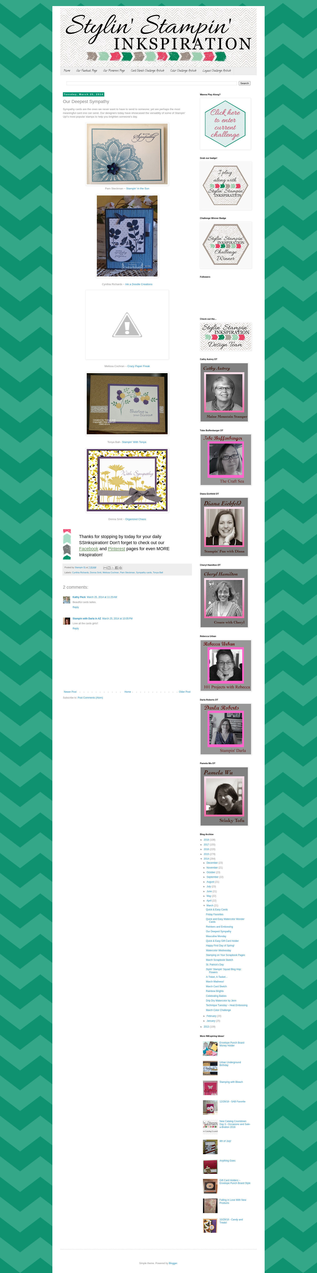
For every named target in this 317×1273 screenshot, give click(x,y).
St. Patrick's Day (215, 964)
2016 (207, 849)
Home (66, 71)
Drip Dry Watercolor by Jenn (221, 1000)
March (210, 905)
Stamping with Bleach (231, 1082)
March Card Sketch (216, 986)
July (209, 886)
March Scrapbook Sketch (219, 960)
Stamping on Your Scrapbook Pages (225, 955)
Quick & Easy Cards (217, 909)
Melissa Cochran (110, 572)
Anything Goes (228, 1160)
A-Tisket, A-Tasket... (216, 977)
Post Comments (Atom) (90, 697)
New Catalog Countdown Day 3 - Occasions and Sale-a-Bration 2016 (235, 1124)
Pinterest (116, 548)
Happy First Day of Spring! (220, 945)
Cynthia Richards (80, 572)
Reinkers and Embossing (219, 926)
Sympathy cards (144, 572)
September (213, 877)
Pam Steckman (127, 572)
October (211, 872)
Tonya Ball (158, 572)
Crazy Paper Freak (138, 366)
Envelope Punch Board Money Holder (232, 1044)
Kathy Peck (79, 597)
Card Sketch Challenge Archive (147, 71)
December (213, 862)
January (211, 1020)
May (209, 896)
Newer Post (70, 691)
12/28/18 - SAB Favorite (232, 1101)
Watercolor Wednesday (218, 950)
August (211, 881)
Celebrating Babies (216, 996)
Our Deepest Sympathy (218, 931)
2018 (207, 839)
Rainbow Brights (215, 991)
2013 (207, 1026)
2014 (207, 858)
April (209, 900)
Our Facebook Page (86, 71)
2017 (207, 844)
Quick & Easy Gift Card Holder (222, 941)
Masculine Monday (216, 936)
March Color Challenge (218, 1010)
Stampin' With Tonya (134, 442)
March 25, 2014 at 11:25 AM (102, 597)
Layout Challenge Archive (216, 71)
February (212, 1016)
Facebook (88, 548)
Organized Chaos (135, 519)
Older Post (184, 691)
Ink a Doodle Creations (138, 284)
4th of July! (225, 1141)
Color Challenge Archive (183, 71)
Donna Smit (95, 572)
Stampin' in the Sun (137, 188)
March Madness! (215, 981)
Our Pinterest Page (114, 71)
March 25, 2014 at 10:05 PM (117, 618)
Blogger (173, 1263)
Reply (76, 607)
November (213, 867)
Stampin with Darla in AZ (87, 618)
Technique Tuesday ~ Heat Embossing (226, 1005)
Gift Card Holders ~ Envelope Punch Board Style (235, 1182)
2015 (207, 854)
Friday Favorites (214, 914)
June (209, 891)
